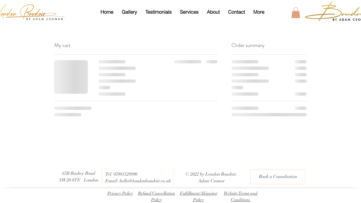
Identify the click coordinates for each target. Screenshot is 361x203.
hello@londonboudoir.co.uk (145, 181)
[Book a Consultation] (277, 176)
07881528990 (125, 174)
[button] (295, 12)
